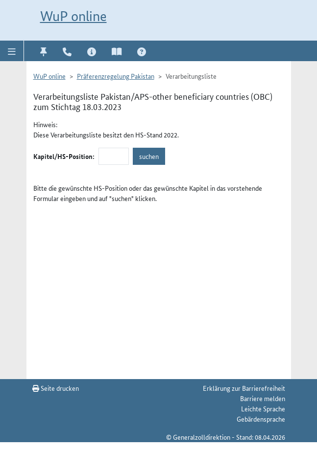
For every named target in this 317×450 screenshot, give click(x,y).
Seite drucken (55, 388)
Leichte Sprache (263, 408)
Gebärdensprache (261, 419)
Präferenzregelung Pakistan (115, 76)
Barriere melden (262, 398)
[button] (12, 51)
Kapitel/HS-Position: (64, 156)
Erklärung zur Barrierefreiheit (244, 388)
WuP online (73, 16)
